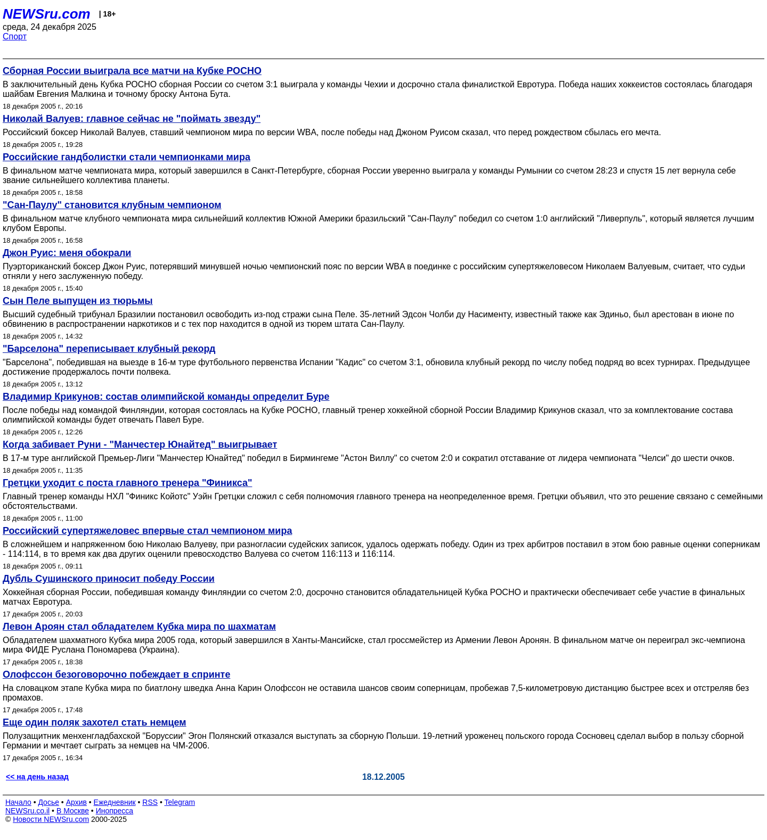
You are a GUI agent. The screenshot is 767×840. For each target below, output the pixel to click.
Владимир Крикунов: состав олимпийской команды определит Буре (166, 396)
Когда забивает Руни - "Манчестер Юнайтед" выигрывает (140, 444)
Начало (18, 802)
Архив (76, 802)
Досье (48, 802)
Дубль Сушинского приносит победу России (109, 578)
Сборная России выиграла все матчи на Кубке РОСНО (132, 70)
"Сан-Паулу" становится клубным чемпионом (112, 205)
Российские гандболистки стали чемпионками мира (126, 157)
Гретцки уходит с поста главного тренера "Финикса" (127, 482)
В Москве (72, 810)
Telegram (180, 802)
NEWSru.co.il (27, 810)
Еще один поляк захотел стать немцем (94, 722)
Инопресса (115, 810)
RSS (150, 802)
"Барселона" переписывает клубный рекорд (109, 348)
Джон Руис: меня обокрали (67, 253)
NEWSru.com (47, 14)
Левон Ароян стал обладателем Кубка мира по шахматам (139, 626)
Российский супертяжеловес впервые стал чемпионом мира (147, 530)
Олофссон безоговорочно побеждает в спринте (116, 674)
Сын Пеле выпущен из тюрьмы (78, 300)
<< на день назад (37, 776)
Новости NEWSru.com (51, 819)
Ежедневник (115, 802)
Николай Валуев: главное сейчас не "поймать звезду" (131, 118)
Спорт (15, 36)
